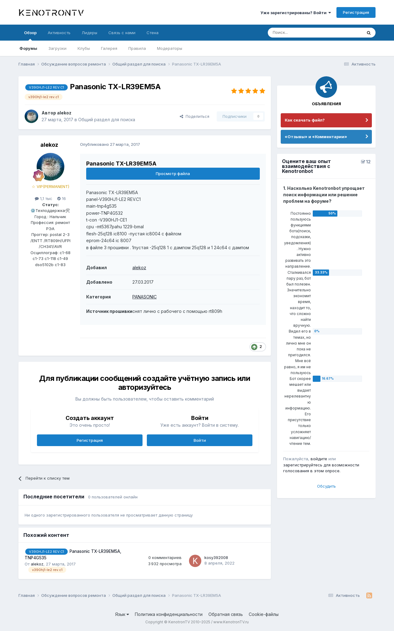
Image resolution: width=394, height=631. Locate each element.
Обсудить (326, 486)
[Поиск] (301, 33)
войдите (319, 458)
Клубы (84, 48)
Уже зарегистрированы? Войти (295, 12)
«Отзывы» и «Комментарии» (316, 136)
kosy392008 (216, 557)
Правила (137, 48)
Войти (200, 440)
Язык (122, 614)
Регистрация (356, 12)
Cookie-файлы (264, 614)
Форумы (28, 48)
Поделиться (194, 116)
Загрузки (57, 48)
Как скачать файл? (305, 120)
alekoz (64, 112)
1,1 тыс (43, 198)
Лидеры (89, 32)
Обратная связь (225, 614)
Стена (153, 32)
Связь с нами (121, 32)
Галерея (109, 48)
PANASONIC (144, 296)
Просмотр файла (173, 173)
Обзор (30, 35)
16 (61, 198)
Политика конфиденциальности (169, 614)
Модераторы (169, 48)
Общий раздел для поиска (106, 119)
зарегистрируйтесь (302, 464)
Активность (59, 32)
